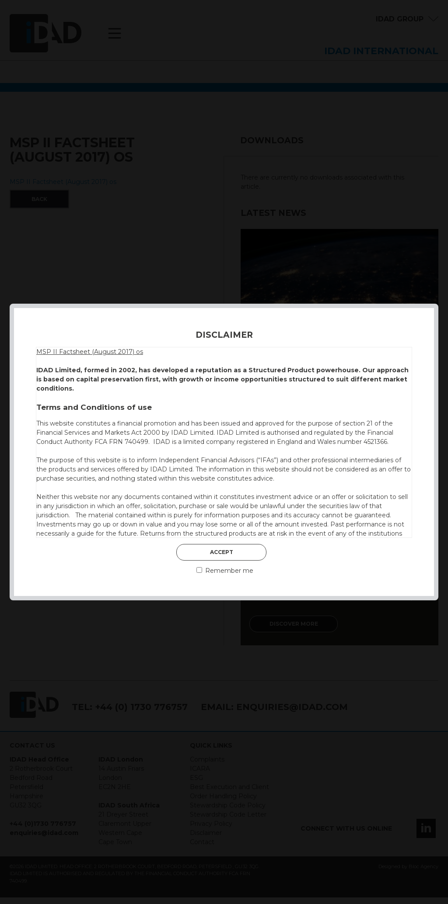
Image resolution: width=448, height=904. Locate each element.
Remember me (224, 571)
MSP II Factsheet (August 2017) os (89, 352)
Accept (221, 552)
